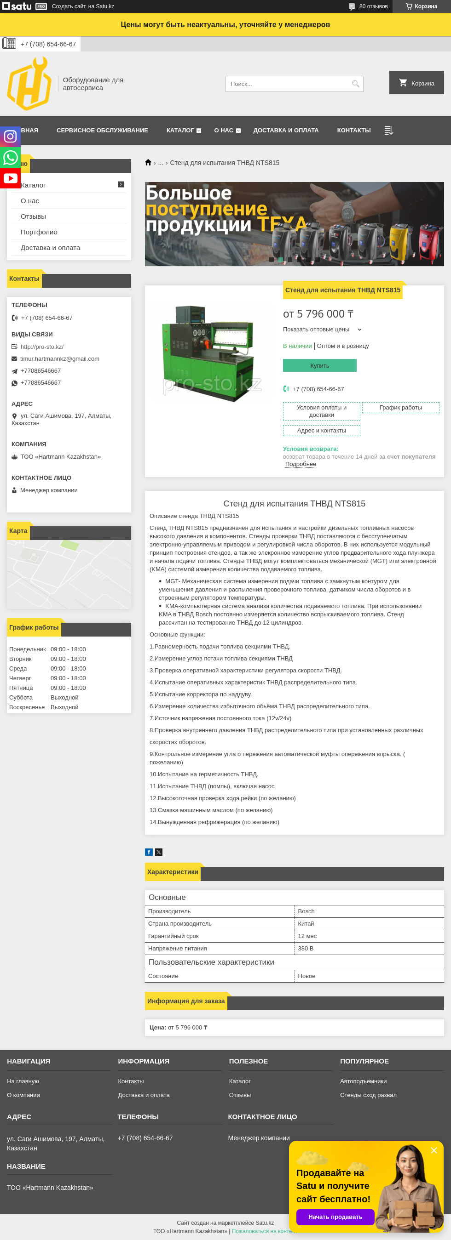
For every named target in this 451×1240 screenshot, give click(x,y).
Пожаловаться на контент (265, 1231)
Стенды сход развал (368, 1095)
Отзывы (33, 216)
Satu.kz (264, 1223)
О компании (23, 1095)
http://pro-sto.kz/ (42, 346)
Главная (23, 130)
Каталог (180, 130)
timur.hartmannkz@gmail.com (59, 358)
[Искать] (355, 84)
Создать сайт (69, 6)
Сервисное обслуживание (102, 130)
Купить (319, 365)
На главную (23, 1081)
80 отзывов (373, 6)
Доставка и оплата (286, 130)
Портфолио (39, 232)
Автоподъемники (363, 1081)
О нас (223, 130)
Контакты (354, 130)
